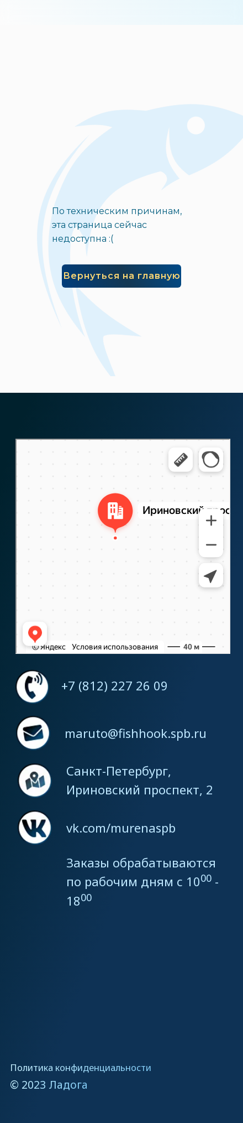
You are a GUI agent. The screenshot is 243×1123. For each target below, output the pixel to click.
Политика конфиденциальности (80, 1067)
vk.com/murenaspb (121, 827)
